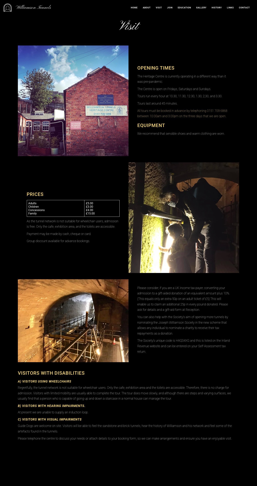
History (217, 7)
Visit (159, 7)
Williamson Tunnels (33, 7)
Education (184, 7)
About (147, 7)
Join (170, 7)
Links (230, 7)
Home (134, 7)
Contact (244, 7)
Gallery (201, 7)
